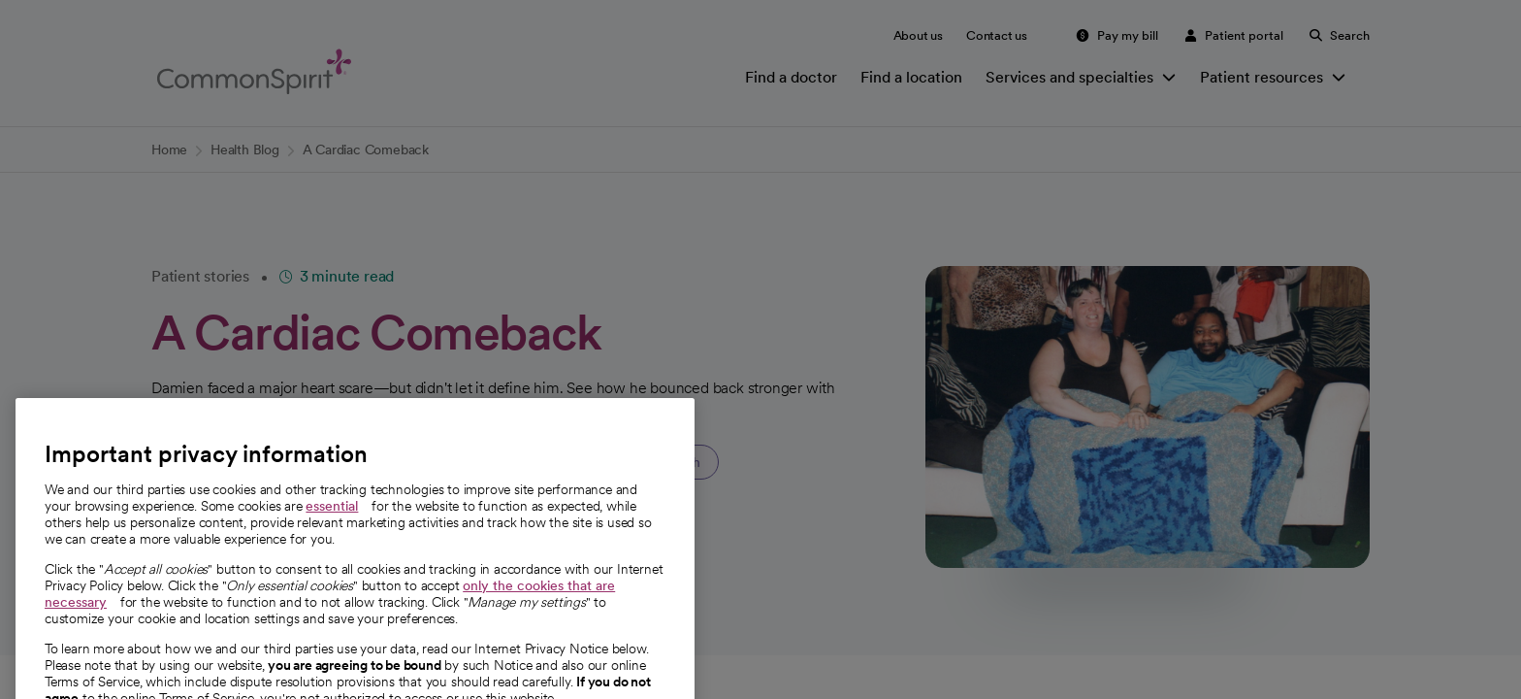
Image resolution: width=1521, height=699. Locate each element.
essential (332, 528)
